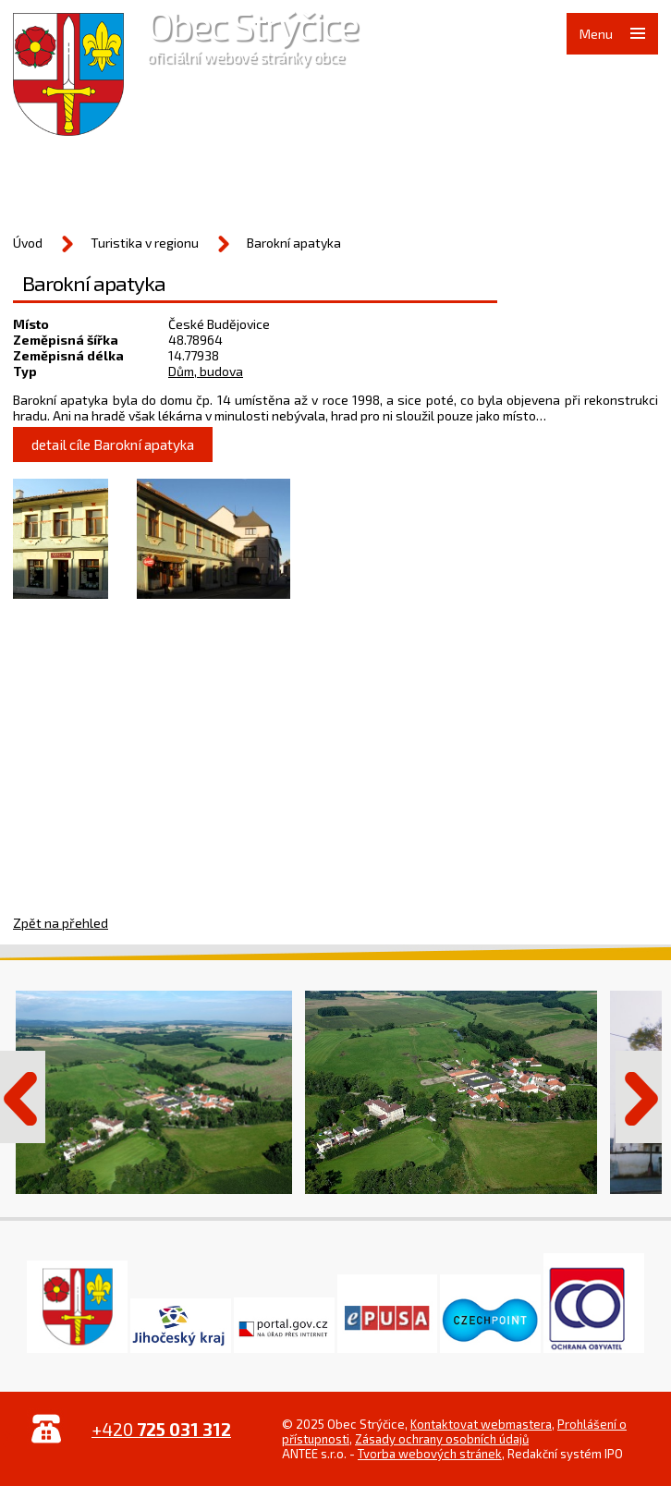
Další (639, 1097)
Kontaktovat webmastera (481, 1424)
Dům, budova (205, 371)
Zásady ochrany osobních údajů (442, 1438)
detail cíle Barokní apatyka (112, 444)
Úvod (28, 242)
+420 (161, 1429)
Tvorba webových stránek (430, 1453)
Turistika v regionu (145, 242)
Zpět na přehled (60, 923)
